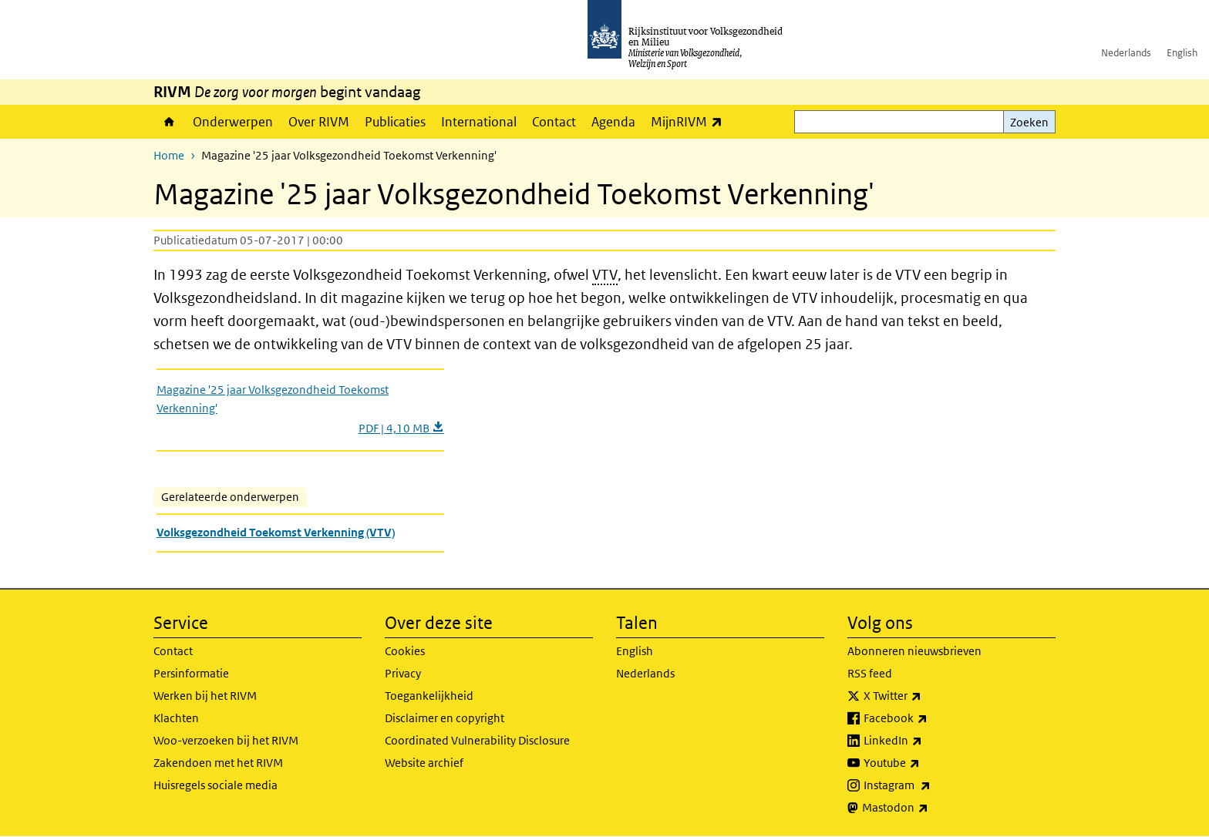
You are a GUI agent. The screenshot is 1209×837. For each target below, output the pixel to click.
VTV (605, 275)
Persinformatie (191, 673)
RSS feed (869, 673)
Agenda (613, 121)
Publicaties (395, 121)
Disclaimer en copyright (444, 718)
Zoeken (1029, 122)
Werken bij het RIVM (205, 695)
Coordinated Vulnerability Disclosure (477, 740)
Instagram (931, 785)
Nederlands (1126, 52)
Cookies (405, 651)
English (1182, 52)
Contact (554, 121)
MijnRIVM (690, 121)
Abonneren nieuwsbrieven (914, 651)
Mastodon (929, 807)
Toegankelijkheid (429, 695)
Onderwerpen (233, 121)
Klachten (176, 718)
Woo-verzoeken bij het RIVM (225, 740)
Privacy (403, 673)
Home (169, 122)
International (479, 121)
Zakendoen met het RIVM (218, 762)
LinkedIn (927, 740)
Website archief (424, 762)
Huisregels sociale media (215, 785)
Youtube (926, 763)
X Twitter (926, 696)
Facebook (929, 718)
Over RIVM (318, 121)
